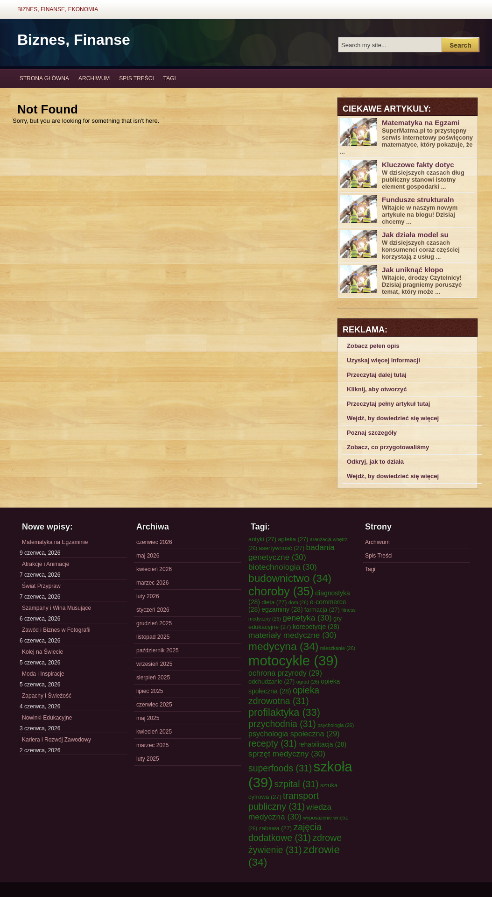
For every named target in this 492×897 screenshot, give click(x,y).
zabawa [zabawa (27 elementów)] (275, 828)
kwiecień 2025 (154, 731)
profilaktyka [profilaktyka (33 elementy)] (284, 712)
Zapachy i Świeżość (46, 695)
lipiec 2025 (149, 691)
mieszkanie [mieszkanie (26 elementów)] (337, 648)
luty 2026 (147, 596)
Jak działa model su (415, 235)
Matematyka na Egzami (420, 123)
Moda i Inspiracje (43, 674)
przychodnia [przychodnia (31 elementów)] (282, 724)
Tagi (169, 78)
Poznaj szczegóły (372, 432)
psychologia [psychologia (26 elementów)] (335, 725)
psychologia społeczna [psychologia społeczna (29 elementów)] (294, 733)
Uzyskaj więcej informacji (383, 360)
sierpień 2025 (153, 677)
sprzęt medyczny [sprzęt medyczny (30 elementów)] (286, 753)
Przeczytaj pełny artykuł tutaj (388, 403)
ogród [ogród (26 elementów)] (307, 682)
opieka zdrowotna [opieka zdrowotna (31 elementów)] (283, 695)
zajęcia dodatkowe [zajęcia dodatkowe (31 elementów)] (285, 832)
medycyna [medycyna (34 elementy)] (283, 646)
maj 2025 (147, 718)
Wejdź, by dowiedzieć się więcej (393, 418)
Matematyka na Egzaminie (55, 542)
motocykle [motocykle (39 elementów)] (293, 660)
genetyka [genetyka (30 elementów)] (306, 617)
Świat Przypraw (41, 586)
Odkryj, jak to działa (375, 461)
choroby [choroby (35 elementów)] (281, 591)
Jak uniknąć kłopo (412, 270)
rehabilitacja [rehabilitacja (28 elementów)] (322, 744)
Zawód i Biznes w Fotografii (56, 630)
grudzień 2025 (154, 623)
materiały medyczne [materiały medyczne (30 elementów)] (292, 635)
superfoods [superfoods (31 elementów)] (280, 768)
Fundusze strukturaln (418, 200)
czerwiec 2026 (154, 542)
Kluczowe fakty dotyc (418, 165)
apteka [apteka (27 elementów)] (293, 539)
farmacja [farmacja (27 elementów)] (322, 609)
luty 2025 (147, 759)
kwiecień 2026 (154, 569)
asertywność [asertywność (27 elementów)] (281, 547)
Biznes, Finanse (73, 39)
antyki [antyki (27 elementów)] (262, 539)
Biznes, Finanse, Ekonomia (57, 9)
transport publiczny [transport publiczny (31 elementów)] (283, 801)
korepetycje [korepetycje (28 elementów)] (316, 626)
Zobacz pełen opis (373, 345)
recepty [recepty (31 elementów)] (272, 743)
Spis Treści (136, 78)
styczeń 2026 (152, 610)
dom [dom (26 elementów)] (298, 602)
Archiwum (94, 78)
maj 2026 (147, 555)
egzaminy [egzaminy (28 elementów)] (281, 609)
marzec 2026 (152, 582)
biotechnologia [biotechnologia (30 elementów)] (282, 567)
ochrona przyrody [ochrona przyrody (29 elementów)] (285, 673)
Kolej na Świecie (42, 652)
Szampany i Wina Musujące (56, 608)
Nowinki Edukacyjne (47, 717)
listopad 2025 (152, 637)
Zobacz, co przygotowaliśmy (388, 447)
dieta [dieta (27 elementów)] (274, 602)
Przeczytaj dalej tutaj (377, 374)
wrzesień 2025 (154, 664)
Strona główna (44, 78)
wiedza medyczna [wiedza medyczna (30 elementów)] (289, 811)
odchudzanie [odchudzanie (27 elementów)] (271, 681)
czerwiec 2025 (154, 704)
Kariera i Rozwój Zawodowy (56, 739)
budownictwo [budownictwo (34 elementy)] (289, 578)
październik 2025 (157, 650)
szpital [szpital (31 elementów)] (296, 784)
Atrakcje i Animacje (45, 564)
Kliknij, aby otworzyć (377, 389)
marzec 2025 (152, 745)
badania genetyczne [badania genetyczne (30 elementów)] (291, 552)
